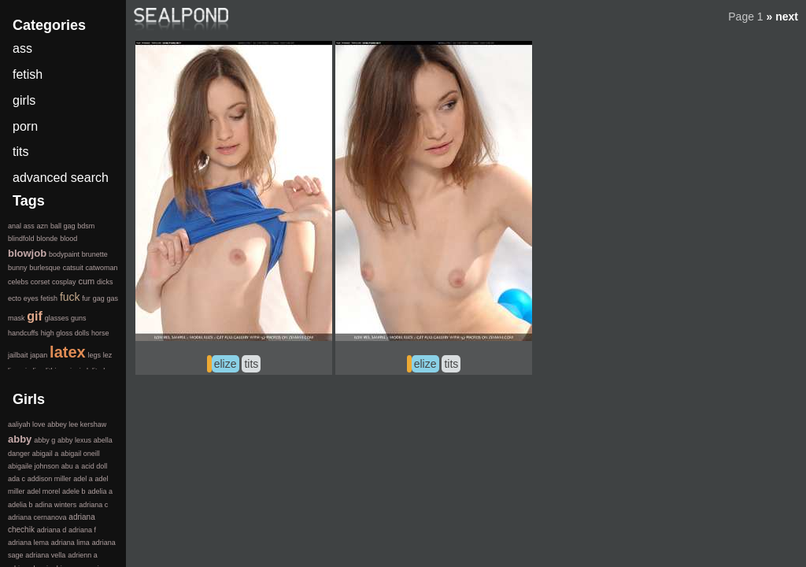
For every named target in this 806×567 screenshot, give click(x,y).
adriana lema (28, 543)
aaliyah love (27, 424)
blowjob (27, 253)
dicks (105, 282)
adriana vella (45, 555)
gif (35, 316)
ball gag (63, 226)
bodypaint (64, 254)
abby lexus (74, 440)
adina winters (55, 505)
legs (94, 355)
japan (38, 355)
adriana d (52, 530)
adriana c (93, 505)
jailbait (18, 355)
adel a (83, 479)
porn (25, 126)
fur (86, 298)
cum (86, 281)
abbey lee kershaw (76, 424)
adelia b (20, 505)
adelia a (100, 491)
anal (14, 226)
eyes (31, 298)
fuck (70, 297)
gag (99, 298)
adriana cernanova (37, 517)
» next (782, 16)
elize (225, 364)
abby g (44, 440)
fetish (28, 74)
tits (251, 364)
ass (22, 48)
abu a (70, 466)
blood (68, 239)
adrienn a (83, 555)
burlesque (45, 268)
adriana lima (70, 543)
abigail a (45, 454)
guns (79, 318)
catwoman (101, 268)
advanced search (61, 177)
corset (40, 282)
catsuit (73, 268)
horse (100, 333)
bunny (18, 268)
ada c (16, 479)
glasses (57, 318)
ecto (14, 298)
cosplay (64, 282)
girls (24, 100)
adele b (74, 491)
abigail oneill (80, 454)
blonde (46, 239)
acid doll (94, 466)
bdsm (85, 226)
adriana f (82, 530)
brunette (95, 254)
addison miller (50, 479)
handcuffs (23, 333)
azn (43, 226)
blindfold (21, 239)
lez (108, 355)
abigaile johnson (33, 466)
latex (68, 352)
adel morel (43, 491)
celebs (18, 282)
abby (19, 439)
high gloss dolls (65, 333)
